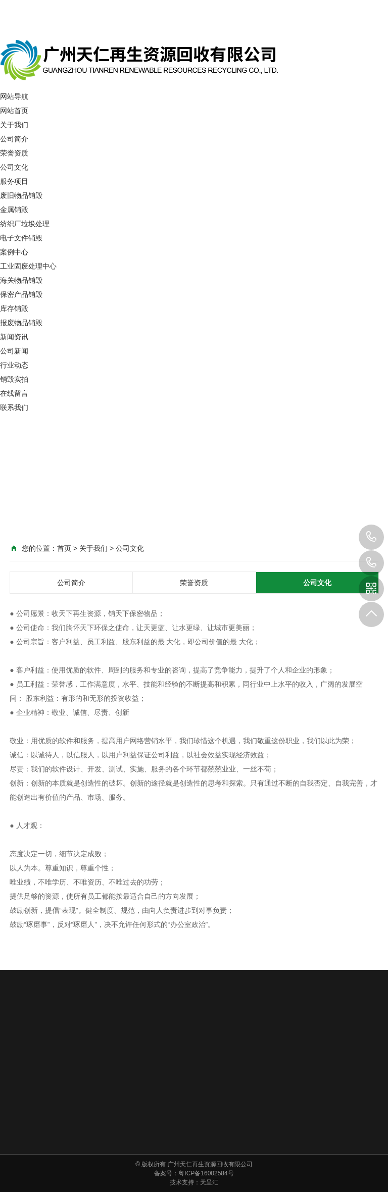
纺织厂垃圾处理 (25, 224)
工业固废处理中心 (28, 266)
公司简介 (14, 139)
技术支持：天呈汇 (194, 1182)
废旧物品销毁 (21, 195)
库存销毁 (14, 308)
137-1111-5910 (371, 537)
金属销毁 (14, 209)
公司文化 (14, 167)
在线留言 (14, 393)
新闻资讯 (14, 337)
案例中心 (14, 252)
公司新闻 (14, 351)
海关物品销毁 (21, 280)
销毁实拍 (14, 379)
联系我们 (14, 407)
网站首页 (14, 111)
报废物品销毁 (21, 323)
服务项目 (14, 181)
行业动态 (14, 365)
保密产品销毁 (21, 294)
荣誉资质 (14, 153)
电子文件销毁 (21, 238)
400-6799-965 (371, 563)
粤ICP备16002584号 (205, 1173)
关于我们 (14, 125)
